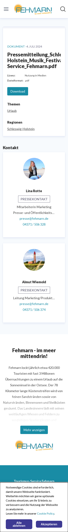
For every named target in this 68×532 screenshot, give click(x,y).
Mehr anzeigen (34, 430)
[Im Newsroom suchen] (63, 9)
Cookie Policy (45, 513)
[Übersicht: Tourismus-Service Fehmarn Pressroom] (33, 9)
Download (17, 91)
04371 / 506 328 (34, 224)
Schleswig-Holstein (21, 129)
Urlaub (12, 111)
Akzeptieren (49, 524)
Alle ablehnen (19, 524)
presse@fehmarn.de (34, 218)
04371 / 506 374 (34, 310)
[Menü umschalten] (6, 9)
